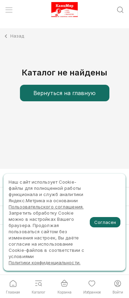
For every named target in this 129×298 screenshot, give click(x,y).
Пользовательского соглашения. (46, 206)
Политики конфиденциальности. (44, 262)
